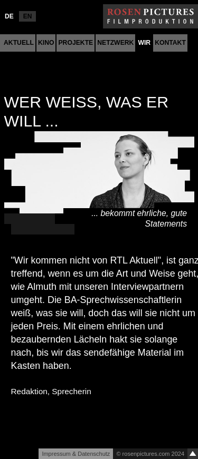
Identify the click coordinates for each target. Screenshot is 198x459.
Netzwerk (115, 42)
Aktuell (19, 42)
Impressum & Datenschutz (76, 454)
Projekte (75, 42)
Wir (144, 42)
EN (27, 16)
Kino (46, 42)
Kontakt (170, 42)
